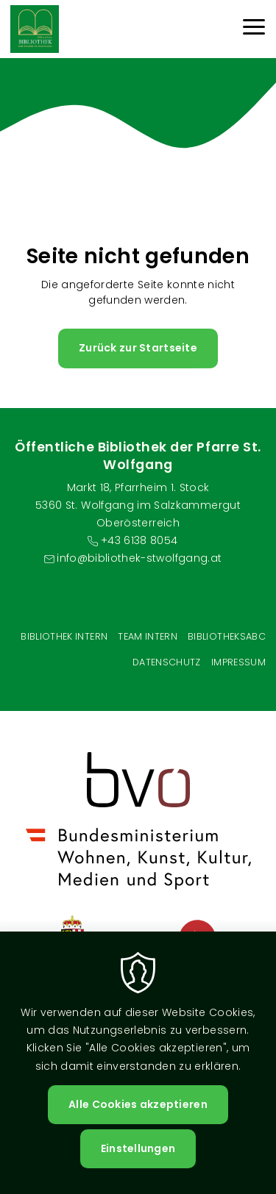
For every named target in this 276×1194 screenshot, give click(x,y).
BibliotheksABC (227, 636)
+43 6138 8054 (139, 540)
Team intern (147, 636)
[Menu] (254, 29)
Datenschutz (166, 662)
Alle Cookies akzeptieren (138, 1104)
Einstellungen (138, 1148)
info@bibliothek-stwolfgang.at (139, 558)
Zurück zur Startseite (138, 347)
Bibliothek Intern (64, 636)
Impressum (238, 662)
